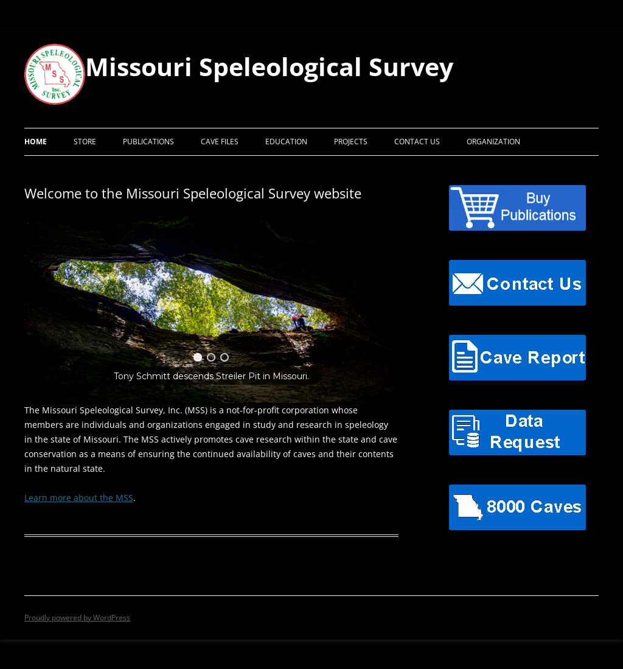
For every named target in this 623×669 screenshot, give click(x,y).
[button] (197, 357)
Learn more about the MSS (78, 497)
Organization (493, 141)
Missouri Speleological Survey (269, 66)
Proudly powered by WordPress (77, 617)
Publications (148, 141)
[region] (211, 309)
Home (35, 141)
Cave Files (219, 141)
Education (286, 141)
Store (85, 141)
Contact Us (417, 141)
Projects (350, 141)
